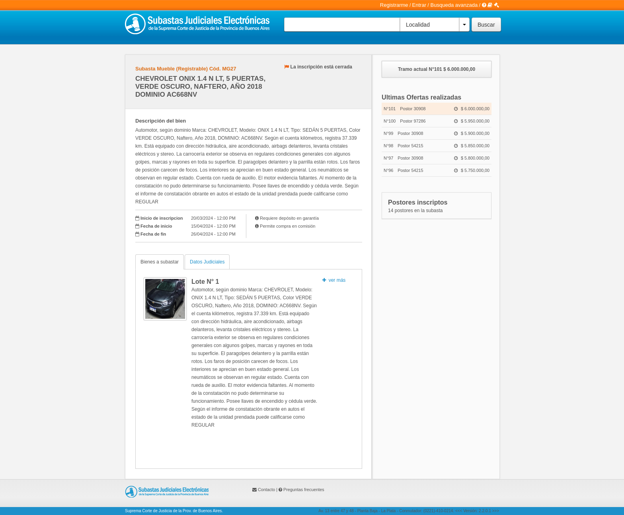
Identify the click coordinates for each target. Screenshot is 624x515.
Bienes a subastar (159, 262)
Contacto (266, 489)
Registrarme (394, 5)
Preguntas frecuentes (303, 489)
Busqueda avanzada (454, 5)
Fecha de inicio (156, 226)
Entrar (419, 5)
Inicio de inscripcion (161, 218)
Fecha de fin (153, 234)
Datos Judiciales (207, 262)
